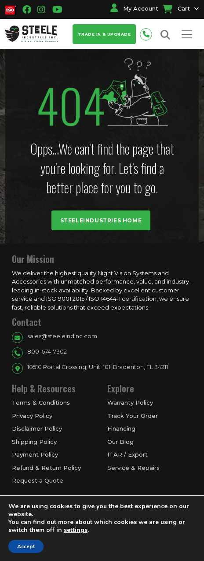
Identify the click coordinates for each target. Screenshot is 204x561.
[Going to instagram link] (41, 9)
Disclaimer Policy (37, 428)
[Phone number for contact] (148, 33)
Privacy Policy (32, 415)
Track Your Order (132, 415)
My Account (134, 8)
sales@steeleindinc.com (62, 336)
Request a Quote (37, 480)
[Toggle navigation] (187, 34)
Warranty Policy (130, 402)
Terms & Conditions (41, 402)
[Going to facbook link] (26, 9)
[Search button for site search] (165, 35)
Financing (121, 428)
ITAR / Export (127, 454)
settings (75, 530)
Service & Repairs (133, 467)
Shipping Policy (34, 441)
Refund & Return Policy (46, 467)
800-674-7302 (47, 351)
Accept (26, 546)
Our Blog (120, 441)
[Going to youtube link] (54, 9)
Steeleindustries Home (101, 220)
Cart (176, 8)
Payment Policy (35, 454)
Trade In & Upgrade (104, 34)
